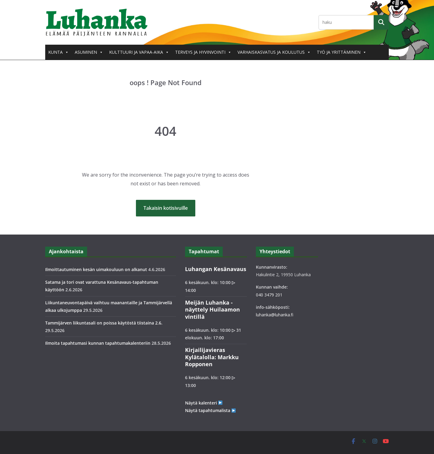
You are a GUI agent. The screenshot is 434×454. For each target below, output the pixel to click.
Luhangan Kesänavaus (215, 269)
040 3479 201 (269, 295)
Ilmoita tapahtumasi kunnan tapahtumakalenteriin (97, 343)
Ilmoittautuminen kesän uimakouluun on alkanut (96, 269)
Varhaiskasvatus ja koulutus (274, 52)
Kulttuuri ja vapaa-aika (139, 52)
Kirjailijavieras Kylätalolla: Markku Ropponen (212, 357)
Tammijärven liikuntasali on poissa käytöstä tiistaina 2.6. (103, 323)
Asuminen (89, 52)
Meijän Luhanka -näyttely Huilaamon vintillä (212, 309)
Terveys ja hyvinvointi (203, 52)
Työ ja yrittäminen (341, 52)
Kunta (58, 52)
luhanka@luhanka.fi (274, 315)
